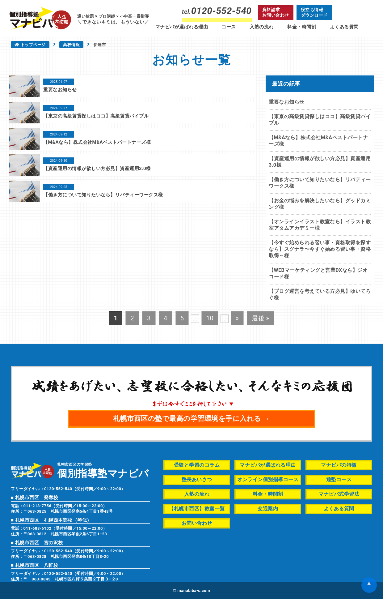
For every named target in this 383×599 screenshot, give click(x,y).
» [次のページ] (237, 318)
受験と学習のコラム (197, 465)
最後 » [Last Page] (260, 318)
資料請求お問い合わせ (275, 12)
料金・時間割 (301, 27)
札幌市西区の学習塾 (103, 470)
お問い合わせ (197, 523)
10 (209, 318)
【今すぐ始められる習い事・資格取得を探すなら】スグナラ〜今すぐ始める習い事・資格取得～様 (320, 249)
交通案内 (268, 508)
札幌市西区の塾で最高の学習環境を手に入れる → (191, 418)
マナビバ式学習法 (338, 494)
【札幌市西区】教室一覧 (197, 508)
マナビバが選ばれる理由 (181, 27)
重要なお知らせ (60, 89)
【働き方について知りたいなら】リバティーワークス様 (103, 195)
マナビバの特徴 (339, 465)
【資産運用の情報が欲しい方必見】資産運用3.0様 (97, 168)
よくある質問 (344, 27)
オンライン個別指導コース (267, 479)
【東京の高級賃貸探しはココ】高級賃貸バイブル (96, 116)
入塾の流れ (262, 27)
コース (228, 27)
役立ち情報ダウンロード (314, 12)
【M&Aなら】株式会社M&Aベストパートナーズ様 (97, 142)
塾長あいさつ (197, 479)
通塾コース (339, 479)
